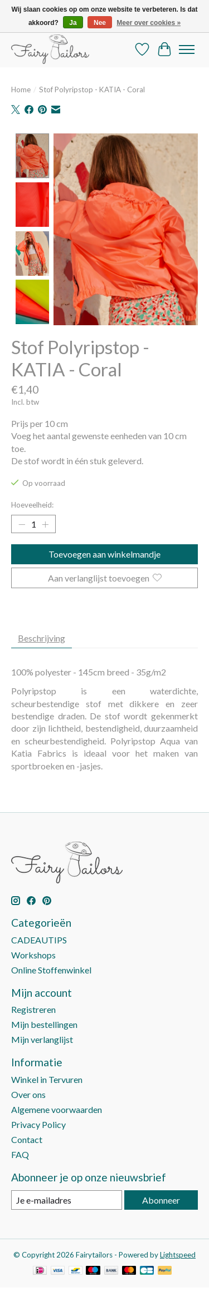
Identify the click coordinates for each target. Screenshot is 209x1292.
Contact (26, 1137)
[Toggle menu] (187, 49)
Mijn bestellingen (44, 1023)
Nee (100, 23)
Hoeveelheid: (32, 503)
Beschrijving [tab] (41, 636)
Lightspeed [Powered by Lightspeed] (178, 1253)
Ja (72, 23)
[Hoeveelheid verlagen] (21, 523)
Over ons (28, 1092)
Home (21, 89)
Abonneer (161, 1198)
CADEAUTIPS (39, 938)
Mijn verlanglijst (42, 1038)
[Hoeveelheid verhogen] (45, 523)
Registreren (33, 1008)
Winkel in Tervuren (46, 1077)
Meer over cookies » (148, 23)
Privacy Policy (38, 1122)
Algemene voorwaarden (56, 1107)
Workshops (33, 953)
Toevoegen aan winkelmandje (104, 553)
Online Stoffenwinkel (51, 968)
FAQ (20, 1152)
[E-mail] (66, 1198)
